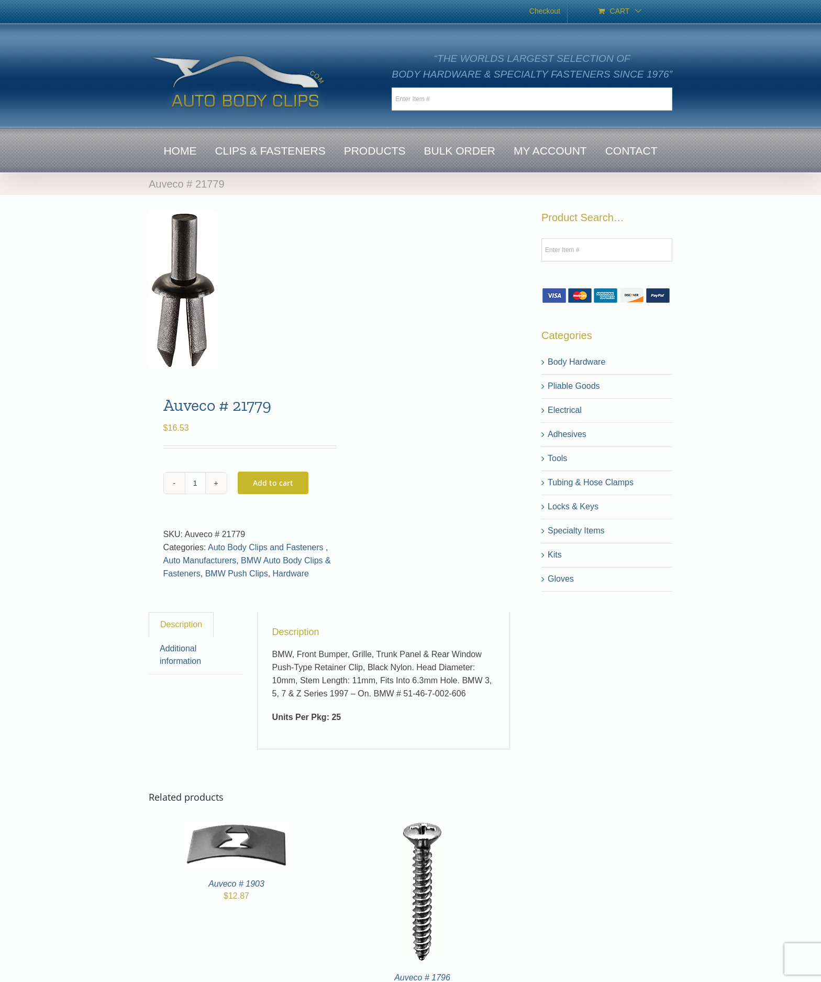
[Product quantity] (195, 483)
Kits (555, 554)
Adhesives (567, 434)
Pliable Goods (574, 385)
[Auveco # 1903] (236, 827)
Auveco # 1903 (236, 883)
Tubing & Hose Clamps (591, 482)
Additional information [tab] (180, 655)
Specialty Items (576, 530)
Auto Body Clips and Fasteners (267, 547)
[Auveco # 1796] (422, 827)
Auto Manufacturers (200, 560)
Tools (557, 458)
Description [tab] (181, 624)
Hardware (291, 573)
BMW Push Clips (236, 573)
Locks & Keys (573, 506)
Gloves (561, 578)
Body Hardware (576, 361)
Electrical (565, 410)
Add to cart (273, 483)
